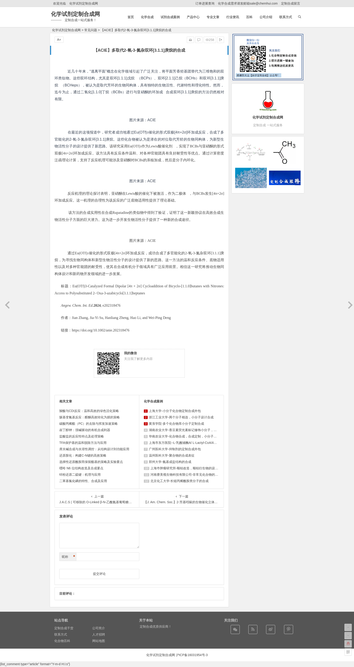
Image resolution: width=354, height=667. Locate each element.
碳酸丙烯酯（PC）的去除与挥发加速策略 (88, 423)
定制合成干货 (63, 628)
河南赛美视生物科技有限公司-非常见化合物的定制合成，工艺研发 (197, 474)
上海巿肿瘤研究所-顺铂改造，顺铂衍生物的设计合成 (187, 468)
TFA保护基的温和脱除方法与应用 (83, 443)
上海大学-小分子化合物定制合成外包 (175, 411)
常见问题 (90, 30)
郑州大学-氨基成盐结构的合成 (170, 462)
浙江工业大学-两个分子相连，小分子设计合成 (181, 417)
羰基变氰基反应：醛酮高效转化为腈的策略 (89, 417)
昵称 (68, 557)
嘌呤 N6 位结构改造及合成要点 (81, 468)
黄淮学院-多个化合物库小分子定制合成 (176, 423)
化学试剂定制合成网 (83, 3)
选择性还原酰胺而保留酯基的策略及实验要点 (91, 462)
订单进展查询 (204, 3)
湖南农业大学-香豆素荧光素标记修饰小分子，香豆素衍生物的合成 (195, 430)
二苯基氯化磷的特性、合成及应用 (83, 481)
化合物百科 (62, 641)
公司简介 (98, 628)
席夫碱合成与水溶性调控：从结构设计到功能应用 (94, 449)
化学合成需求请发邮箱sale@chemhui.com (248, 3)
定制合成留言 (290, 3)
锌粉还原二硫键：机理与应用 (80, 474)
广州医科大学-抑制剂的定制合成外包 (175, 449)
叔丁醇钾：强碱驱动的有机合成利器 (84, 430)
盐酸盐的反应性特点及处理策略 (81, 436)
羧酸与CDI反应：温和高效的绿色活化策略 (89, 411)
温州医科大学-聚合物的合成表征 (171, 455)
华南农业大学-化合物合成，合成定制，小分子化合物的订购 (191, 436)
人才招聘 (98, 634)
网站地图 (98, 641)
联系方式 (60, 634)
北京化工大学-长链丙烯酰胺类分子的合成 (179, 481)
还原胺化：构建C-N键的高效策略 (82, 455)
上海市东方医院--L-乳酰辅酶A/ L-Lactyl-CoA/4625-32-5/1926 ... (193, 443)
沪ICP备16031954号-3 (192, 655)
